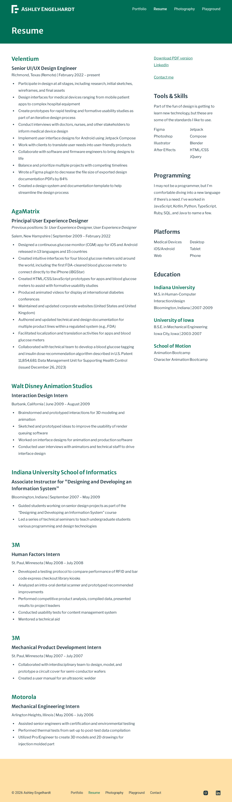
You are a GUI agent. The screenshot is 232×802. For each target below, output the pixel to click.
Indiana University (174, 287)
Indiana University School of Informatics (64, 472)
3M (16, 545)
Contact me (164, 77)
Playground (211, 9)
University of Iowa (174, 320)
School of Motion (172, 346)
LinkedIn (161, 65)
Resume (160, 9)
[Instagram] (205, 793)
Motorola (24, 697)
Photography (184, 9)
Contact (155, 793)
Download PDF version (173, 58)
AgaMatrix (26, 211)
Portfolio (139, 9)
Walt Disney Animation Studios (52, 386)
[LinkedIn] (218, 793)
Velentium (25, 58)
